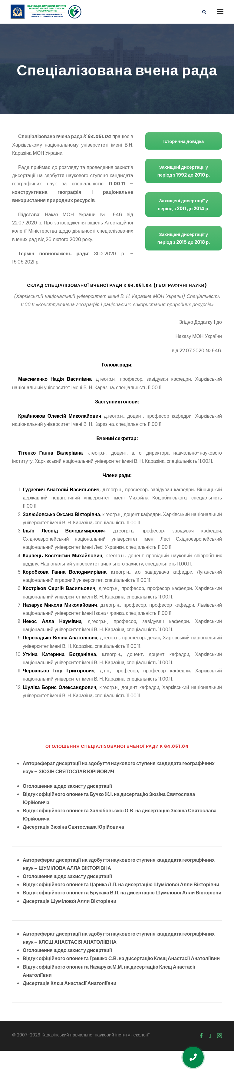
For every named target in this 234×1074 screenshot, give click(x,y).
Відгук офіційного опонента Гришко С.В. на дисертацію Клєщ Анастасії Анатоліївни (121, 981)
